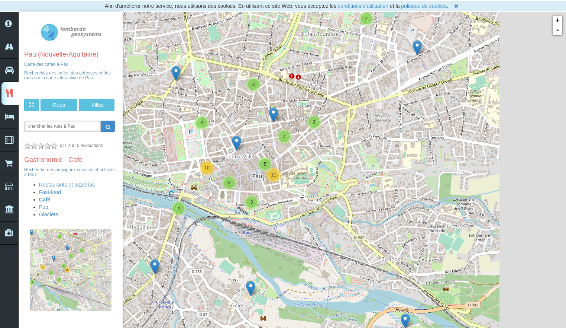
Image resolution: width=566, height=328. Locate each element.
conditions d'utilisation (363, 6)
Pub (43, 207)
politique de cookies (424, 6)
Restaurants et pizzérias (67, 185)
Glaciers (48, 214)
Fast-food (50, 192)
